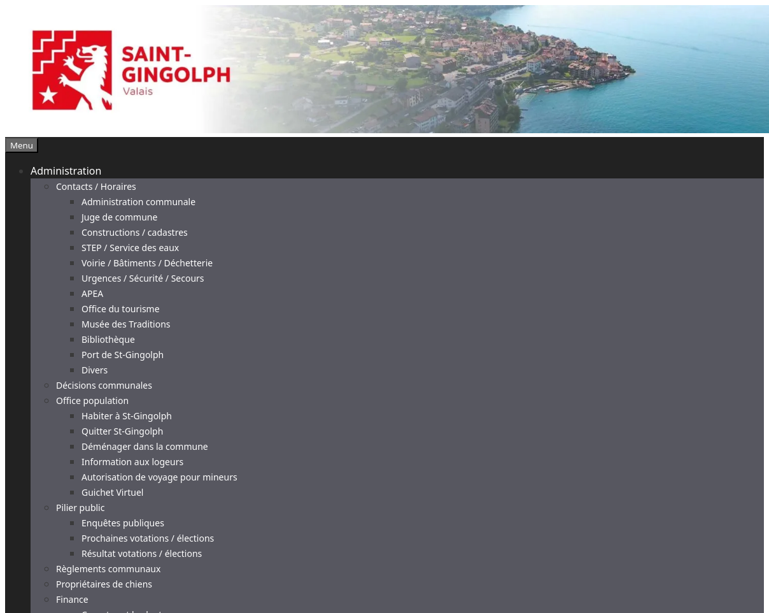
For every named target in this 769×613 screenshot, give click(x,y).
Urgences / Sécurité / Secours (142, 278)
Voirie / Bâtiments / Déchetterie (147, 263)
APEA (92, 293)
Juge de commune (119, 217)
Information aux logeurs (132, 462)
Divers (94, 370)
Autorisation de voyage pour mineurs (159, 477)
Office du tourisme (120, 309)
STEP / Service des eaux (130, 248)
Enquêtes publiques (122, 523)
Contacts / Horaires (96, 186)
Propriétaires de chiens (104, 584)
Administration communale (138, 202)
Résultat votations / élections (141, 553)
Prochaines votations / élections (147, 538)
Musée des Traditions (126, 324)
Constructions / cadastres (134, 232)
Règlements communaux (108, 569)
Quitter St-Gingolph (122, 431)
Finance (72, 599)
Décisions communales (104, 385)
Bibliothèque (108, 339)
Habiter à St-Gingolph (126, 416)
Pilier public (80, 507)
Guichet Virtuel (112, 492)
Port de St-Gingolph (122, 355)
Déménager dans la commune (144, 446)
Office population (92, 400)
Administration (66, 171)
